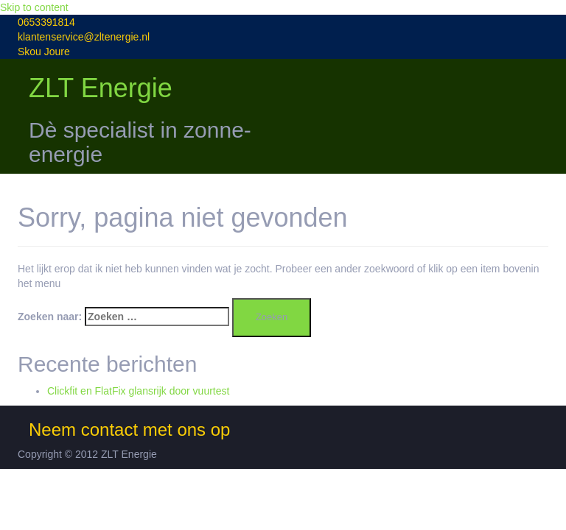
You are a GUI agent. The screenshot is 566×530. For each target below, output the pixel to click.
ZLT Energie (100, 88)
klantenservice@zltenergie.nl (84, 37)
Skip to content (34, 7)
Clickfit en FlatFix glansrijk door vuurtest (138, 391)
